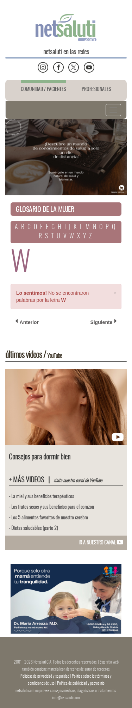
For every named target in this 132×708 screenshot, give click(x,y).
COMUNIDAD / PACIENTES (43, 89)
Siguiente (103, 322)
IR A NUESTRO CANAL (100, 543)
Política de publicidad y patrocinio (81, 683)
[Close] (115, 292)
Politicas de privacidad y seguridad (45, 676)
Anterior (27, 322)
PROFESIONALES (96, 89)
